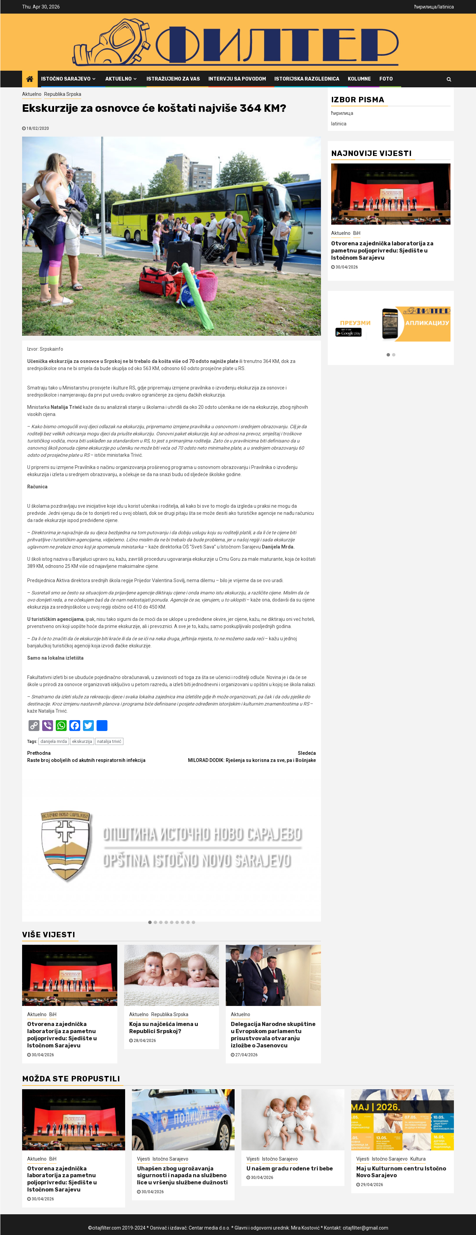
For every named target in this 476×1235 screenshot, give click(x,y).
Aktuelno (118, 79)
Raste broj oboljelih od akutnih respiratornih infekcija (99, 756)
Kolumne (359, 79)
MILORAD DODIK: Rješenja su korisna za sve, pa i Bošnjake (244, 756)
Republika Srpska (62, 94)
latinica (446, 7)
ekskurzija (82, 741)
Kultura (418, 1159)
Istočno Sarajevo (65, 79)
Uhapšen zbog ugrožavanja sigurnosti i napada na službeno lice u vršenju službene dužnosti (182, 1175)
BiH (52, 1014)
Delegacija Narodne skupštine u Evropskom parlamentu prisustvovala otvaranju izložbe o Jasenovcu (273, 1034)
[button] (150, 922)
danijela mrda (53, 741)
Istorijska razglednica (306, 79)
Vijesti (143, 1159)
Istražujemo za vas (173, 79)
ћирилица (425, 7)
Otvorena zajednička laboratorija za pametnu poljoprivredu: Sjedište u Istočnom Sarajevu (62, 1034)
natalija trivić (109, 741)
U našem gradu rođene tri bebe (290, 1168)
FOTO (386, 79)
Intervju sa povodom (237, 79)
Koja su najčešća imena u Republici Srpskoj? (163, 1027)
